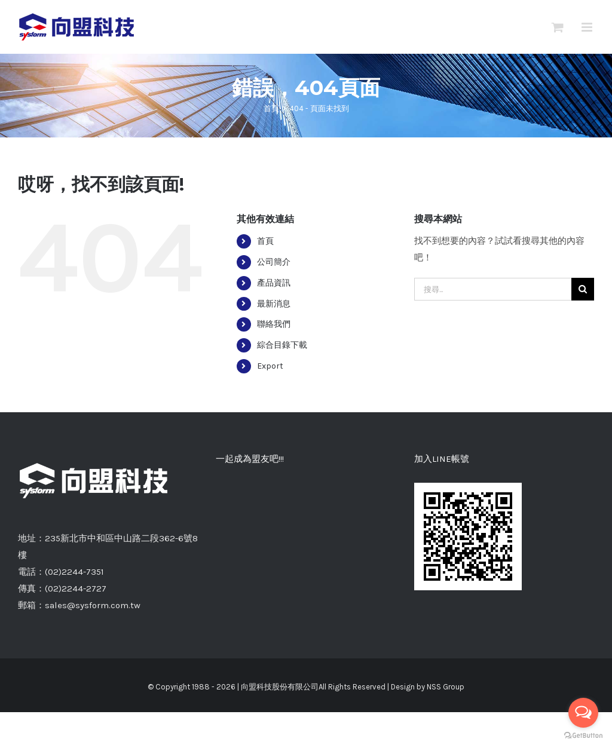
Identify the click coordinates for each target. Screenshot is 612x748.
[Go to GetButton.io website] (583, 736)
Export (270, 366)
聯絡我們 (273, 324)
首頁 (265, 241)
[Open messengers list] (583, 713)
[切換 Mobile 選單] (588, 27)
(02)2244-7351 (74, 571)
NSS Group (445, 686)
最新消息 (273, 304)
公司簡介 (273, 262)
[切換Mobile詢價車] (558, 27)
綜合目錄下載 (282, 345)
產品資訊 (273, 283)
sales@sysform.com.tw (92, 605)
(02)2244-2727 (75, 588)
